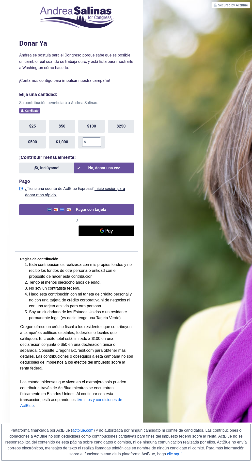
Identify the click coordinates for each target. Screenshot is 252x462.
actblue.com (83, 430)
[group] (76, 134)
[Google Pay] (107, 230)
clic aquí (174, 454)
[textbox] (93, 142)
